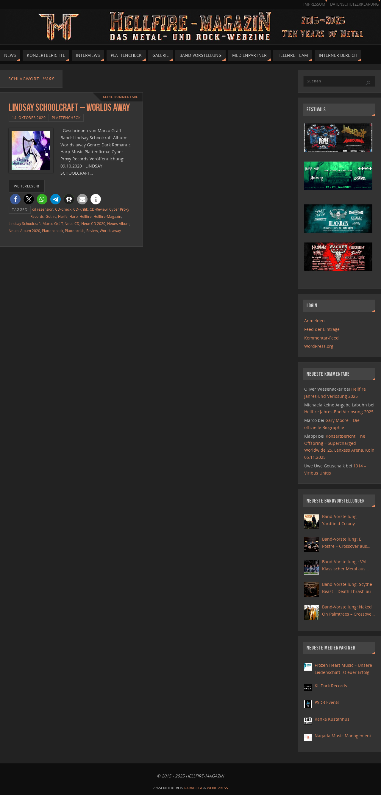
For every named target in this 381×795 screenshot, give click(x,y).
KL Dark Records (331, 685)
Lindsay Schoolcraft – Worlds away (69, 107)
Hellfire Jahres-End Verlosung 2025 (339, 411)
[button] (15, 199)
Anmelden (314, 320)
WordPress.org (318, 346)
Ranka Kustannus (332, 719)
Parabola (193, 788)
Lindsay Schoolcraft (25, 223)
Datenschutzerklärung (354, 4)
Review (92, 230)
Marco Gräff (53, 223)
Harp (73, 216)
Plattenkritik (75, 230)
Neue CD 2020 (93, 223)
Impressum (314, 4)
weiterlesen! (26, 186)
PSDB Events (327, 702)
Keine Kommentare (120, 97)
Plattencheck (66, 117)
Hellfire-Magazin (107, 216)
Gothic (51, 216)
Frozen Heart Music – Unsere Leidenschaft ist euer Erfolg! (343, 668)
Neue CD (72, 223)
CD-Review (98, 209)
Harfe (63, 216)
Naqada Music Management (343, 735)
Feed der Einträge (322, 329)
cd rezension (42, 209)
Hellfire (85, 216)
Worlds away (110, 230)
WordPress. (218, 788)
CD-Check (63, 209)
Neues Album (118, 223)
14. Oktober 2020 (29, 117)
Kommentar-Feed (321, 338)
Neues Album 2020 (24, 230)
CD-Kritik (80, 209)
